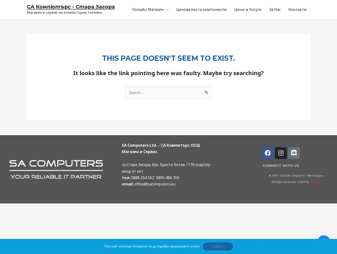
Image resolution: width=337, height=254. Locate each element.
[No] (331, 246)
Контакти (297, 9)
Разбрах (217, 246)
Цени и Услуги (248, 9)
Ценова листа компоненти (201, 9)
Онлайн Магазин (148, 9)
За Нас (275, 9)
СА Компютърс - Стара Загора (72, 7)
